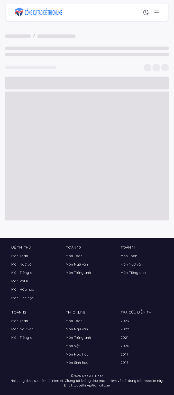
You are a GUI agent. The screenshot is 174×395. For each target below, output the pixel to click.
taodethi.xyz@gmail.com (92, 385)
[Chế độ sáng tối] (146, 12)
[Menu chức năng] (156, 12)
